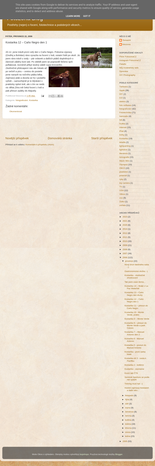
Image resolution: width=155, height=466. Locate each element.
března (128, 428)
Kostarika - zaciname (134, 369)
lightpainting (125, 146)
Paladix (122, 64)
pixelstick (123, 172)
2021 (125, 221)
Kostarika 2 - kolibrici (134, 365)
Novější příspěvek (17, 138)
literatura (123, 153)
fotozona (126, 44)
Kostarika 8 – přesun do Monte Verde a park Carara (136, 325)
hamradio (123, 116)
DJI (120, 98)
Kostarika (33, 100)
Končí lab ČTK (131, 373)
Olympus (123, 164)
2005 (125, 441)
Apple (122, 90)
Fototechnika (125, 112)
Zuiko (121, 201)
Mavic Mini (124, 161)
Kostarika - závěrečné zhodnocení (135, 276)
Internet (122, 127)
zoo (121, 198)
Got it (86, 16)
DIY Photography (127, 75)
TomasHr (126, 40)
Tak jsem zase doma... (135, 282)
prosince (129, 261)
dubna (128, 424)
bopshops (84, 454)
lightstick (123, 150)
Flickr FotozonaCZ (127, 56)
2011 (125, 237)
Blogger (118, 454)
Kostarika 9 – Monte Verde (137, 319)
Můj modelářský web (128, 68)
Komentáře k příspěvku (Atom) (40, 144)
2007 (125, 253)
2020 (125, 225)
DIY (121, 94)
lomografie (124, 157)
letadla (122, 142)
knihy (121, 135)
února (128, 432)
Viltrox (122, 194)
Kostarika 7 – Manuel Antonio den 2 (134, 333)
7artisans (123, 86)
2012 (125, 233)
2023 (125, 217)
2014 (125, 229)
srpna (128, 408)
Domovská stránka (60, 138)
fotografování (22, 100)
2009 (125, 245)
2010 (125, 241)
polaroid (123, 175)
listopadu (129, 395)
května (128, 420)
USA (121, 190)
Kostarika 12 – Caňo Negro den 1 (134, 300)
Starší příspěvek (102, 138)
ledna (128, 436)
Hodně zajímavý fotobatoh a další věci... (137, 389)
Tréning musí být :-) (134, 384)
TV (120, 187)
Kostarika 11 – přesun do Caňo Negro (136, 306)
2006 (125, 257)
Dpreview (123, 71)
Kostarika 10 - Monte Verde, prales (134, 313)
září (127, 404)
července (129, 412)
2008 (125, 249)
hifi (120, 120)
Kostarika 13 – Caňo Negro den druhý (134, 293)
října (127, 399)
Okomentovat (15, 111)
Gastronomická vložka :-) (136, 271)
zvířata (122, 205)
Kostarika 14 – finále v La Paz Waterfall (136, 287)
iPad (121, 131)
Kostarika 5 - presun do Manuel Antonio (135, 346)
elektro (122, 101)
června (128, 416)
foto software (125, 105)
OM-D (122, 168)
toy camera (124, 183)
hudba (122, 124)
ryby (121, 179)
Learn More (73, 16)
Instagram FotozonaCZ (130, 60)
